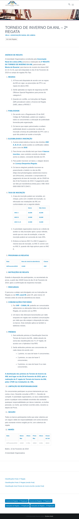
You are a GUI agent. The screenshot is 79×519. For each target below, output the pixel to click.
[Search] (68, 4)
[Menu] (73, 4)
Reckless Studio (49, 516)
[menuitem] (68, 4)
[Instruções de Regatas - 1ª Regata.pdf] (17, 505)
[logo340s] (12, 4)
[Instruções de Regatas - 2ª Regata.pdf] (42, 505)
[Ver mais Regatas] (11, 39)
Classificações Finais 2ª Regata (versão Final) (19, 482)
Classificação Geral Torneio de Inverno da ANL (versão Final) (24, 486)
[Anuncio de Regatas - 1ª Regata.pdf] (16, 501)
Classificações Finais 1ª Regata (15, 479)
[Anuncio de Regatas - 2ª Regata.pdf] (40, 501)
